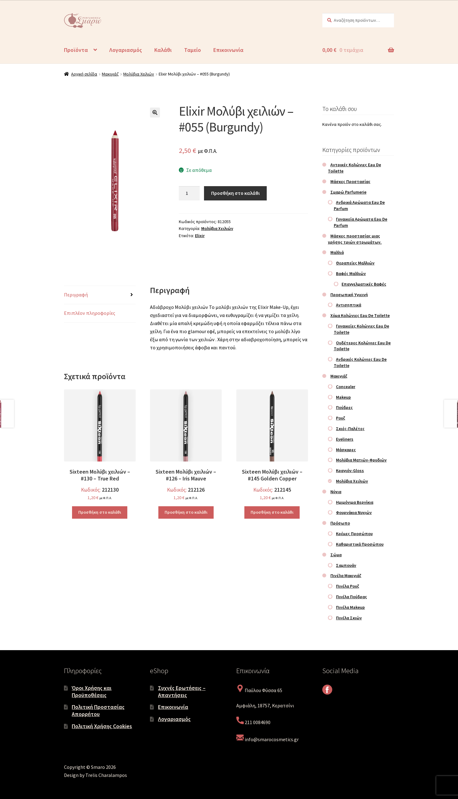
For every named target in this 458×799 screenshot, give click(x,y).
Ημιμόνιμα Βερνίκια (354, 502)
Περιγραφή (76, 295)
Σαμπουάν (346, 565)
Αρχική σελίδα (84, 74)
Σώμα (336, 555)
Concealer (345, 386)
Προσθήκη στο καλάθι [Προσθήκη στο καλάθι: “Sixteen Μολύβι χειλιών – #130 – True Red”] (99, 512)
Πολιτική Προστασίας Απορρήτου (98, 710)
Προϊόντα (76, 49)
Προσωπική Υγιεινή (349, 294)
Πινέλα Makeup (350, 607)
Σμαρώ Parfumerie (348, 192)
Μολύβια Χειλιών (138, 74)
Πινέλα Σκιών (349, 618)
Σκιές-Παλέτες (350, 428)
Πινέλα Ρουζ (347, 586)
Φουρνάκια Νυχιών (354, 512)
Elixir (200, 235)
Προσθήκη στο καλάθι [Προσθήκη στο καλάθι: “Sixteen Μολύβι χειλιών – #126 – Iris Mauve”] (186, 512)
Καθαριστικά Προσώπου (359, 544)
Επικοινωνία (228, 49)
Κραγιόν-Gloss (350, 470)
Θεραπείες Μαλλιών (355, 263)
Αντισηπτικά (348, 305)
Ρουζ (340, 418)
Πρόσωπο (340, 523)
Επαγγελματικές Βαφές (364, 284)
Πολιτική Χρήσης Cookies (102, 726)
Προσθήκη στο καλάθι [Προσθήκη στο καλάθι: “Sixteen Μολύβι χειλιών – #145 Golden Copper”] (272, 512)
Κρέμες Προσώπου (354, 533)
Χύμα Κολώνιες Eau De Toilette (360, 315)
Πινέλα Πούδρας (351, 596)
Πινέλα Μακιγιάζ (345, 575)
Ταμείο (192, 49)
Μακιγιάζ (110, 74)
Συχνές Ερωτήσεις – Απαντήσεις (182, 691)
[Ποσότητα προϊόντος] (189, 193)
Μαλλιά (337, 252)
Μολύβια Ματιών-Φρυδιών (361, 460)
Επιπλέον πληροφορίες (89, 313)
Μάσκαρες (346, 449)
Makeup (343, 397)
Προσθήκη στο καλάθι (235, 193)
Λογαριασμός (125, 49)
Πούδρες (344, 407)
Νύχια (335, 491)
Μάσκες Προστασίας (350, 181)
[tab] (100, 295)
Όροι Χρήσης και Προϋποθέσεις (91, 691)
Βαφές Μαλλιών (351, 273)
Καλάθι (163, 49)
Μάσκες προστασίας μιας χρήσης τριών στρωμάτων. (355, 239)
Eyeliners (344, 439)
